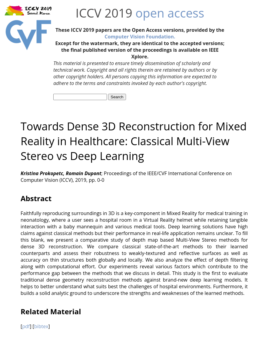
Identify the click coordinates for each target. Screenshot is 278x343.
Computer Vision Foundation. (139, 36)
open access (169, 13)
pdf (26, 326)
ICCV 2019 (103, 13)
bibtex (41, 326)
